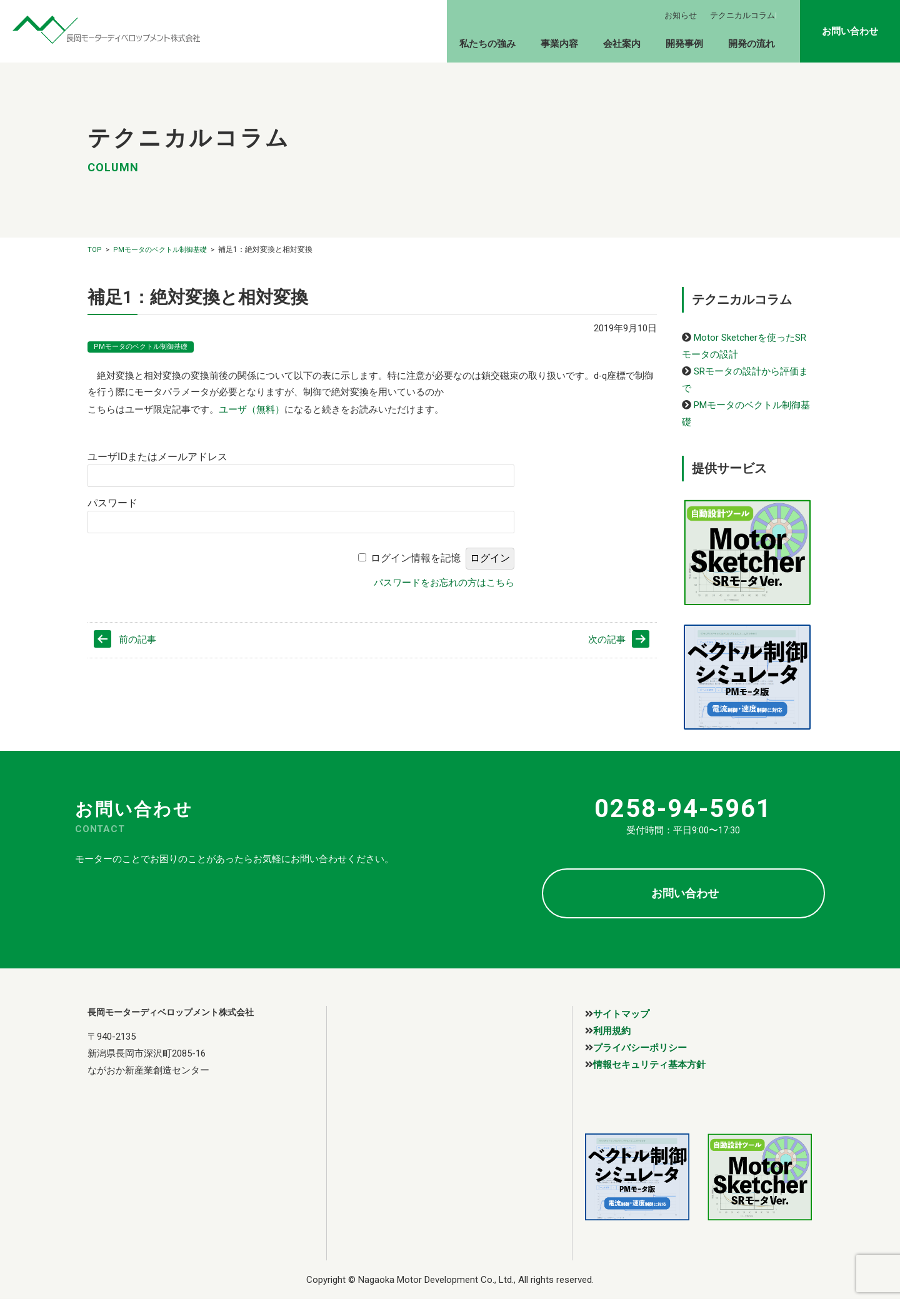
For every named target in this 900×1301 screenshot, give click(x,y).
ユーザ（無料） (251, 410)
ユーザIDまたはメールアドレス (158, 457)
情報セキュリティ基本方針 (649, 1064)
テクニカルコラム (742, 15)
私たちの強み (487, 43)
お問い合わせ (850, 31)
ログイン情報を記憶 (416, 558)
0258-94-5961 (683, 808)
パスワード (113, 503)
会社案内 (622, 43)
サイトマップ (621, 1013)
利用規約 (612, 1030)
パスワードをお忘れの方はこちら (444, 583)
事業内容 (559, 43)
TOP (95, 250)
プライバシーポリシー (640, 1047)
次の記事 (607, 641)
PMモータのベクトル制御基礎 (160, 250)
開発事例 (684, 43)
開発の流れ (751, 43)
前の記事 (137, 641)
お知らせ (680, 15)
